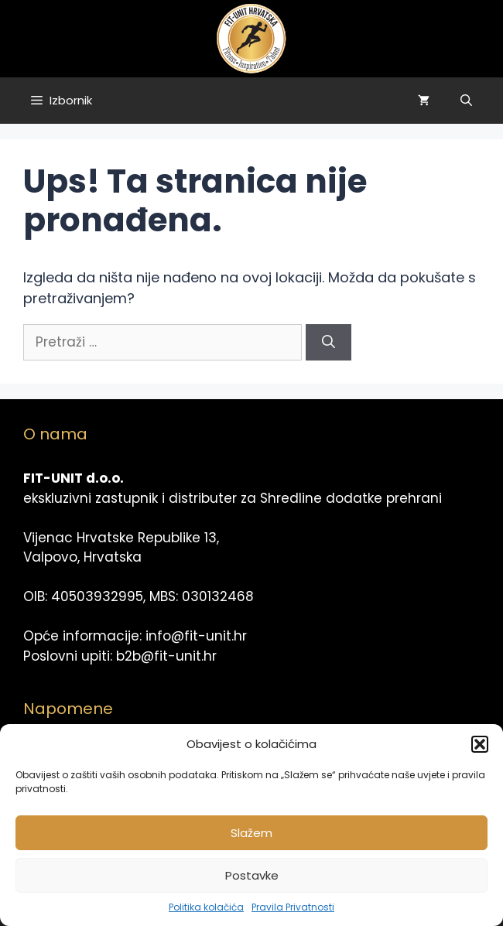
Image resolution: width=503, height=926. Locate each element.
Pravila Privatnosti (293, 907)
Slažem (251, 833)
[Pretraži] (328, 342)
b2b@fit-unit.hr (166, 656)
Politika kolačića (206, 907)
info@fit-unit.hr (196, 636)
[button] (480, 744)
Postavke (252, 875)
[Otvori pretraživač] (466, 100)
